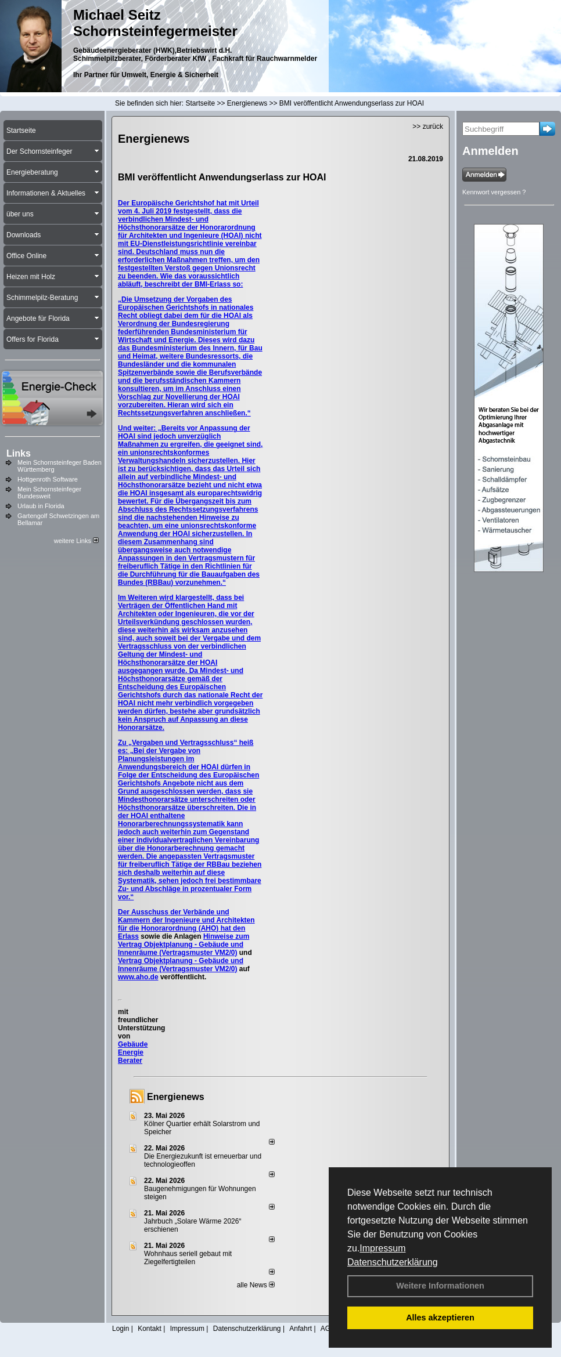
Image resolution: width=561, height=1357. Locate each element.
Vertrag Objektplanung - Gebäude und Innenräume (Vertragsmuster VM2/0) (180, 965)
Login (120, 1329)
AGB (328, 1329)
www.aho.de (138, 977)
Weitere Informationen (440, 1285)
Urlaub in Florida (40, 505)
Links (18, 453)
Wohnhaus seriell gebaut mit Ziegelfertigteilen (188, 1258)
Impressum (382, 1248)
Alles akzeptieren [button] (440, 1317)
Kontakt (149, 1329)
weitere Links (76, 540)
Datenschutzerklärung (392, 1262)
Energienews (175, 1097)
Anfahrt (300, 1329)
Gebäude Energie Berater (133, 1052)
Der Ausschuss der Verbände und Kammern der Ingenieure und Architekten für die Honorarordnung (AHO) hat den (186, 920)
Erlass (128, 936)
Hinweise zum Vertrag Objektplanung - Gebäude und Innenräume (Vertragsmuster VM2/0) (183, 944)
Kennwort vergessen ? (494, 192)
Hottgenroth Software (47, 479)
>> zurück (427, 126)
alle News (256, 1285)
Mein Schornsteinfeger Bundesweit (49, 493)
